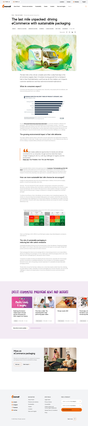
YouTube (14, 410)
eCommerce (41, 28)
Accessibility (47, 404)
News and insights (61, 6)
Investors (52, 6)
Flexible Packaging (50, 28)
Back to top (72, 419)
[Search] (86, 6)
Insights (14, 28)
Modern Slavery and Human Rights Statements (51, 407)
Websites (76, 1)
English (84, 1)
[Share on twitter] (69, 32)
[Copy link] (75, 32)
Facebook (15, 407)
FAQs (46, 412)
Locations (62, 1)
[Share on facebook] (66, 32)
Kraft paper (58, 28)
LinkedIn (14, 402)
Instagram (15, 404)
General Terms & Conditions (51, 410)
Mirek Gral (26, 159)
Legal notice (47, 399)
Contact (68, 1)
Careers (45, 6)
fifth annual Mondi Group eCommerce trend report (35, 123)
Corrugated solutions (32, 28)
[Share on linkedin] (72, 32)
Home (13, 15)
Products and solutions (27, 6)
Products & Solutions (22, 28)
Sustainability (38, 6)
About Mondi (17, 6)
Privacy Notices (48, 402)
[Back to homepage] (6, 6)
